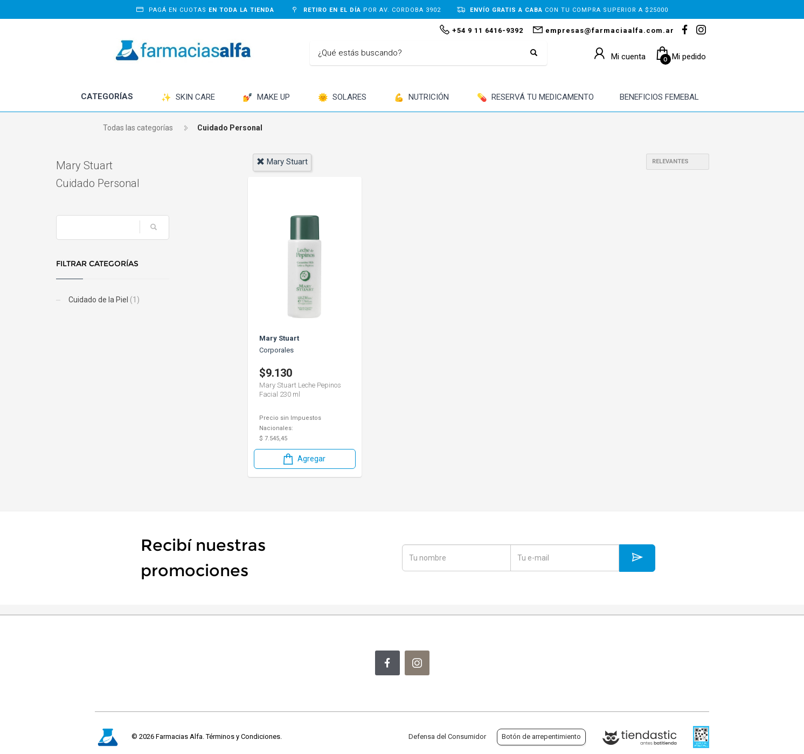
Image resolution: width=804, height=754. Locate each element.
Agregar (303, 459)
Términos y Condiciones (243, 736)
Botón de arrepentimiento (541, 736)
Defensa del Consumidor (447, 736)
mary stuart (282, 162)
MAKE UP (266, 98)
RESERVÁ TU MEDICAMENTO (535, 98)
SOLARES (342, 98)
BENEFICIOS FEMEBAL (659, 97)
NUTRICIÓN (421, 98)
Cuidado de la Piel (142, 299)
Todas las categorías (138, 127)
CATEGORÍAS (107, 96)
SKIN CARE (188, 98)
